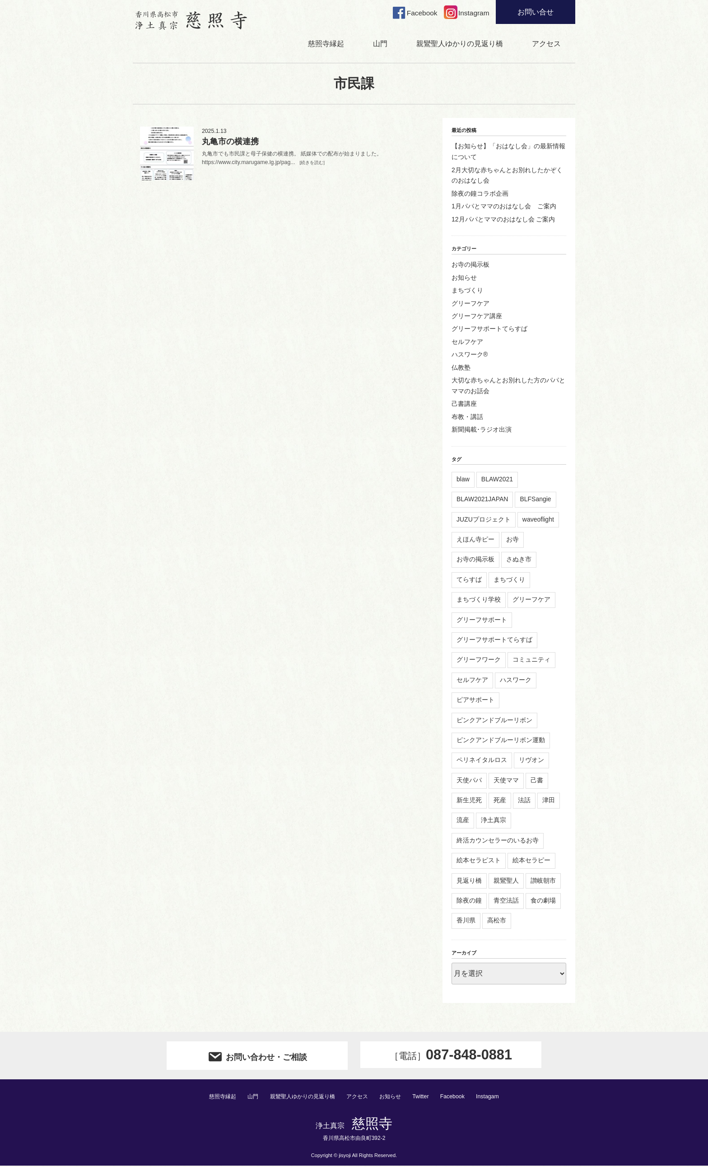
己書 (537, 781)
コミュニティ (531, 660)
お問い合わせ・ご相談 (257, 1056)
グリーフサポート (481, 620)
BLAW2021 (497, 480)
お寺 (512, 540)
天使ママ (506, 781)
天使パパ (469, 781)
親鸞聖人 (506, 881)
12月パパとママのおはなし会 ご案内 (503, 220)
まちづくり (467, 291)
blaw (463, 480)
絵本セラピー (531, 861)
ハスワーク (515, 680)
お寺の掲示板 (470, 265)
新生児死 (469, 801)
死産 (500, 801)
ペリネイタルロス (481, 761)
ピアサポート (475, 700)
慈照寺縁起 (326, 44)
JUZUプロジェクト (483, 520)
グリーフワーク (478, 660)
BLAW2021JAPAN (482, 500)
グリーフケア (470, 304)
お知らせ (464, 278)
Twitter (426, 1097)
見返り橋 (469, 881)
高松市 (496, 921)
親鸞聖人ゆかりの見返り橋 (459, 44)
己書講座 (464, 404)
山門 (380, 44)
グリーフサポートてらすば (489, 330)
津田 (548, 801)
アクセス (546, 44)
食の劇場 (543, 901)
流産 (462, 821)
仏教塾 (461, 368)
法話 (524, 801)
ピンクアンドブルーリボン (494, 721)
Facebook (458, 1097)
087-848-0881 (451, 1056)
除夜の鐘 (469, 901)
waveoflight (538, 520)
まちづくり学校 (478, 600)
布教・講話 (467, 417)
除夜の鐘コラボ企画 (480, 194)
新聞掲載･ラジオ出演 (482, 430)
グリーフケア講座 (477, 316)
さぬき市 (518, 560)
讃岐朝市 (543, 881)
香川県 (465, 921)
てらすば (469, 580)
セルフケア (467, 342)
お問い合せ (535, 12)
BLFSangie (535, 500)
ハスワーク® (470, 355)
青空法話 (506, 901)
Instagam (494, 1097)
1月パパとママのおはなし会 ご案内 (504, 207)
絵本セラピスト (478, 861)
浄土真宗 (493, 821)
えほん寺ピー (475, 540)
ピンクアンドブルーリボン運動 (500, 740)
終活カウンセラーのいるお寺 (497, 841)
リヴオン (531, 761)
